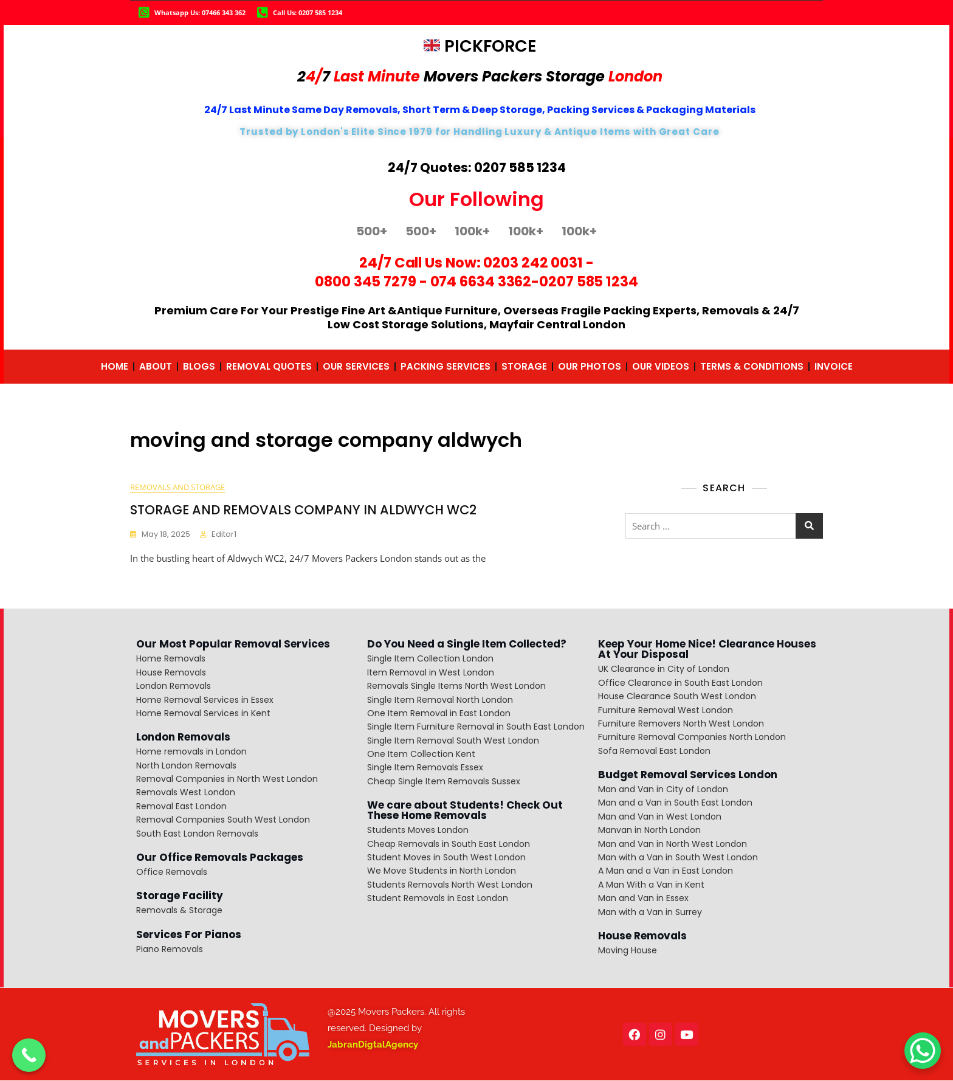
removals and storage (177, 487)
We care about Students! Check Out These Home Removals (465, 810)
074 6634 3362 (481, 281)
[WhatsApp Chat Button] (922, 1050)
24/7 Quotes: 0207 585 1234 (477, 167)
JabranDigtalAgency (373, 1045)
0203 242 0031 (533, 262)
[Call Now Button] (29, 1055)
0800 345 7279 (365, 281)
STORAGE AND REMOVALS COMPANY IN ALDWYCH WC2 (303, 510)
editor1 (224, 534)
